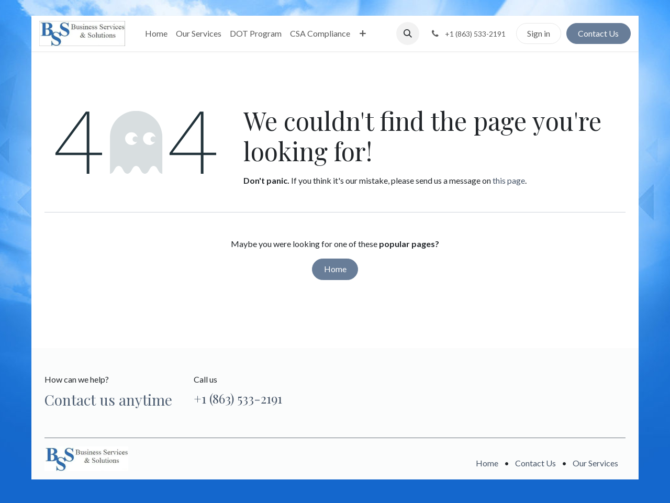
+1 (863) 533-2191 (238, 398)
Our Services (595, 463)
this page (509, 180)
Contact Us (598, 33)
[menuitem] (156, 33)
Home (335, 269)
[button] (407, 33)
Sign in (538, 33)
